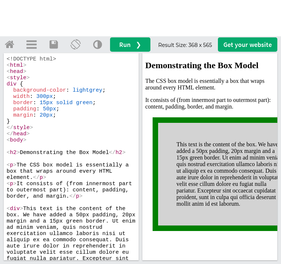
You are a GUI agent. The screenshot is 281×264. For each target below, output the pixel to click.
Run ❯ (130, 44)
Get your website (247, 44)
